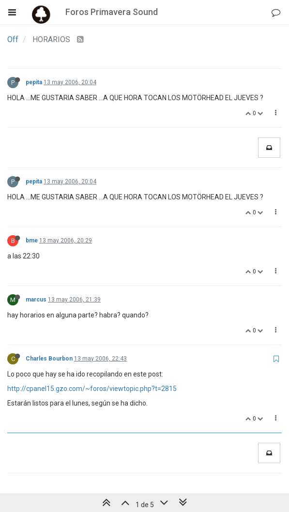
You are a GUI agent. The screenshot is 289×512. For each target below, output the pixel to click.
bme (32, 240)
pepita (34, 82)
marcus (36, 299)
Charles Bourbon (49, 358)
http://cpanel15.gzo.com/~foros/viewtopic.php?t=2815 (92, 388)
